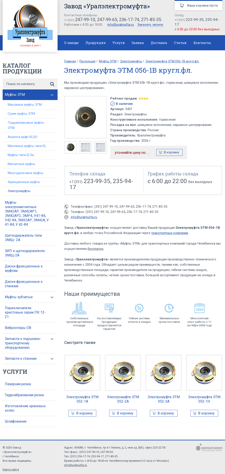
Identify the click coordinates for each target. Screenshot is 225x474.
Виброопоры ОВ (18, 328)
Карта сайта (11, 469)
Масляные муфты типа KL (27, 146)
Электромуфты (19, 191)
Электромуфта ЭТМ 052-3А (163, 399)
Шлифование (16, 421)
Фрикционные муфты (24, 182)
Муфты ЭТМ (15, 95)
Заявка (138, 42)
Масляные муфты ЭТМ (25, 105)
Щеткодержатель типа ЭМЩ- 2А (23, 237)
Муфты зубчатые (19, 297)
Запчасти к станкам (20, 358)
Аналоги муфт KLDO (22, 137)
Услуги (118, 42)
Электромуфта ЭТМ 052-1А (82, 399)
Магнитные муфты (21, 164)
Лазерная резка (18, 384)
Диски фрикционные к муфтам (24, 268)
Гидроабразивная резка (24, 395)
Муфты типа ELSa (21, 155)
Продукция (95, 42)
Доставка (159, 42)
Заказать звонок (150, 25)
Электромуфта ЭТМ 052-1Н (204, 399)
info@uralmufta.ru (120, 25)
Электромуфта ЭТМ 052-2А (123, 399)
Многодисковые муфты (25, 173)
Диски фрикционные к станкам (24, 284)
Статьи (180, 42)
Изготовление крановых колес (25, 408)
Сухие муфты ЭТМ (21, 114)
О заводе (71, 42)
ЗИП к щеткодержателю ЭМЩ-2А (25, 253)
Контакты (202, 42)
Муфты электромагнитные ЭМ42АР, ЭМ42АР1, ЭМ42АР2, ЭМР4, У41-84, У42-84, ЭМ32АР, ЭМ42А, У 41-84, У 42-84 (27, 213)
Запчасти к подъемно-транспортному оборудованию (23, 343)
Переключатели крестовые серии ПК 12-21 (25, 312)
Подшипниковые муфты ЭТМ (26, 125)
